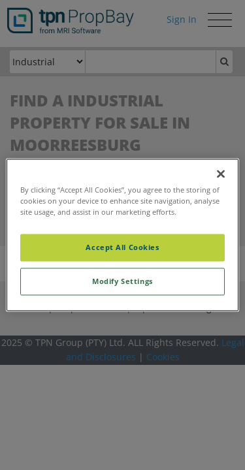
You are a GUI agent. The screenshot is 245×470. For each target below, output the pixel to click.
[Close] (220, 173)
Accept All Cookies (122, 248)
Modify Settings (122, 282)
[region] (122, 234)
